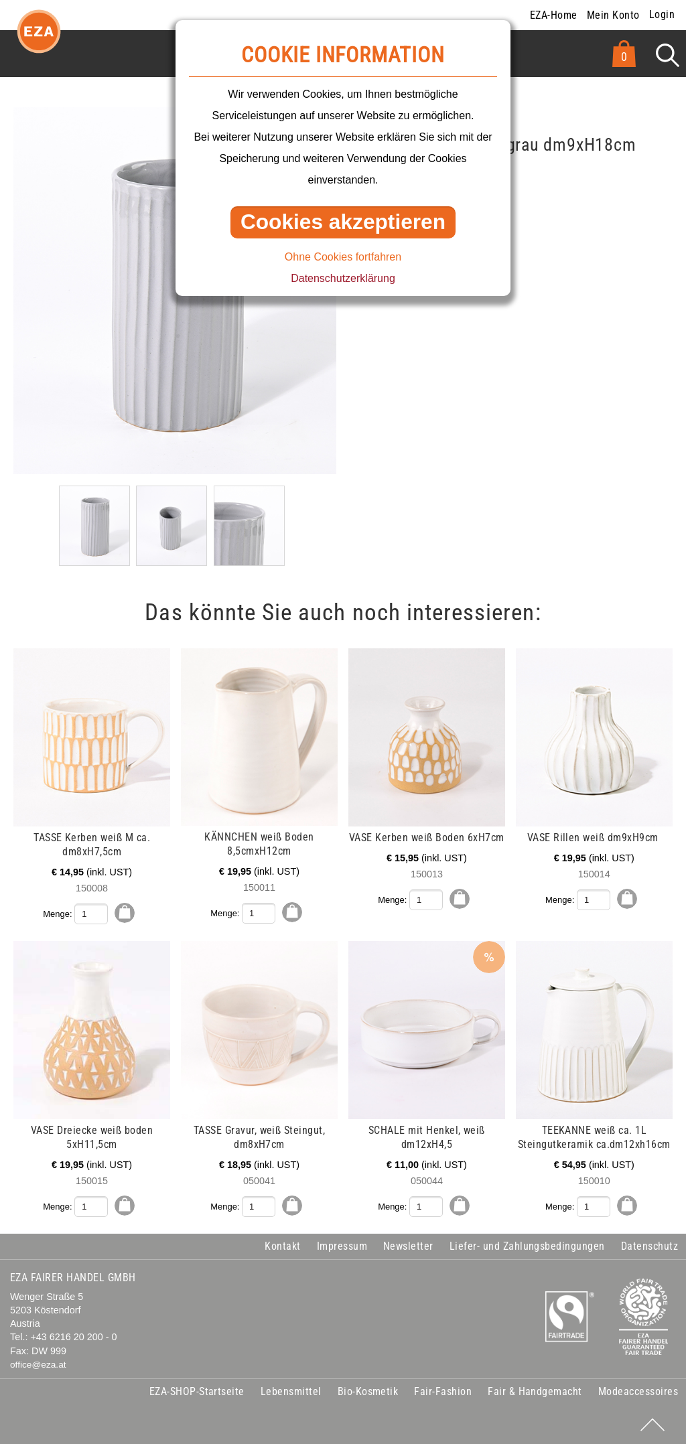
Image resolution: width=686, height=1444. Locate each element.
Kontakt (282, 1245)
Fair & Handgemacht (535, 1390)
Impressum (342, 1245)
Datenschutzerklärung (343, 278)
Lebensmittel (291, 1390)
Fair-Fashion (443, 1390)
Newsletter (408, 1245)
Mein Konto (613, 15)
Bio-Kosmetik (368, 1390)
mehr (37, 655)
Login (662, 14)
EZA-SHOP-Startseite (197, 1390)
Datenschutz (649, 1245)
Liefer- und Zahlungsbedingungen (527, 1245)
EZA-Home (553, 15)
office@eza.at (38, 1364)
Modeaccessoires (638, 1390)
